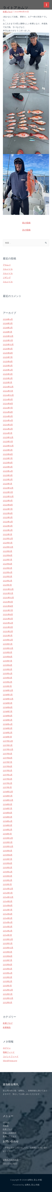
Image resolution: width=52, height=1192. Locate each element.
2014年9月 (7, 901)
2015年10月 (8, 846)
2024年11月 (8, 391)
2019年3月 (7, 678)
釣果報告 (7, 1027)
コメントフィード (10, 1056)
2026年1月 (7, 332)
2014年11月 (8, 893)
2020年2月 (8, 631)
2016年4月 (7, 821)
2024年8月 (8, 403)
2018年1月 (7, 737)
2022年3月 (8, 526)
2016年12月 (8, 792)
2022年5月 (8, 517)
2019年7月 (7, 661)
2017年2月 (7, 783)
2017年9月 (7, 754)
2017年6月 (7, 766)
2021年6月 (7, 564)
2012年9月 (7, 1002)
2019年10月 (8, 648)
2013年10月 (8, 948)
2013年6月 (7, 964)
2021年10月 (8, 547)
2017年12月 (8, 741)
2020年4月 (8, 623)
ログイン (7, 1048)
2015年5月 (7, 867)
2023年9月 (8, 450)
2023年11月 (8, 441)
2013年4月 (7, 973)
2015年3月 (7, 876)
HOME (6, 1122)
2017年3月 (7, 779)
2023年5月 (8, 467)
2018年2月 (7, 732)
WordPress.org (10, 1060)
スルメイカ (8, 269)
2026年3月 (8, 323)
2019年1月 (7, 686)
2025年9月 (8, 349)
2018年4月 (7, 724)
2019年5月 (7, 669)
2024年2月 (8, 429)
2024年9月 (8, 399)
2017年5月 (7, 770)
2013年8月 (7, 956)
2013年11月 (7, 943)
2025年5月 (8, 365)
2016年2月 (7, 829)
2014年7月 (7, 910)
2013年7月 (7, 960)
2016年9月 (7, 804)
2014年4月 (7, 922)
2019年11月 (7, 644)
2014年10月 (8, 897)
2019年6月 (7, 665)
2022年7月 (8, 509)
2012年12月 (8, 990)
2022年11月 (8, 492)
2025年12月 (8, 336)
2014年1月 (7, 935)
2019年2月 (7, 682)
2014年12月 (8, 889)
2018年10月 (8, 699)
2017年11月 (7, 745)
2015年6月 (7, 863)
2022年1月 (7, 534)
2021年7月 (7, 560)
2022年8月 (8, 505)
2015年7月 (7, 859)
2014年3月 (7, 926)
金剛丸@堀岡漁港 (10, 1160)
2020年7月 (8, 610)
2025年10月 (8, 344)
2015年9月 (7, 851)
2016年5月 (7, 817)
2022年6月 (8, 513)
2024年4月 (8, 420)
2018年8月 (7, 707)
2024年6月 (8, 412)
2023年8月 (8, 454)
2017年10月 (8, 749)
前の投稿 (26, 223)
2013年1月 (7, 986)
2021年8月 (7, 555)
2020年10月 (8, 597)
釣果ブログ (8, 12)
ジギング (7, 277)
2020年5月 (8, 619)
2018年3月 (7, 728)
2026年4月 (8, 319)
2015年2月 (7, 880)
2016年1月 (7, 834)
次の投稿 (26, 230)
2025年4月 (8, 370)
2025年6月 (8, 361)
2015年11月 (7, 842)
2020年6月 (8, 614)
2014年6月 (7, 914)
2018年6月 (7, 716)
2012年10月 (8, 998)
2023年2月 (8, 479)
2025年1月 (7, 382)
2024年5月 (8, 416)
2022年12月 (8, 488)
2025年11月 (8, 340)
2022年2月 (8, 530)
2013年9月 (7, 952)
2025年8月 (8, 353)
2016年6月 (7, 813)
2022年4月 (8, 522)
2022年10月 (8, 496)
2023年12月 (8, 437)
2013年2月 (7, 981)
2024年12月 (8, 387)
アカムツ (7, 265)
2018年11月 (8, 694)
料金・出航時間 (9, 1133)
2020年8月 (8, 606)
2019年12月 (8, 640)
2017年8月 (7, 758)
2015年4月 (7, 872)
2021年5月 (7, 568)
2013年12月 (8, 939)
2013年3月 (7, 977)
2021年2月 (7, 581)
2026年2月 (8, 328)
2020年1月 (7, 635)
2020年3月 (8, 627)
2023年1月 (7, 484)
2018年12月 (8, 690)
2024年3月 (8, 425)
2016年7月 (7, 808)
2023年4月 (8, 471)
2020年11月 (8, 593)
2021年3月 (7, 576)
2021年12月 (8, 538)
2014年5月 (7, 918)
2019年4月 (7, 673)
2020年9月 (8, 602)
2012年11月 (7, 994)
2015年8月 (7, 855)
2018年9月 (7, 703)
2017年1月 (7, 787)
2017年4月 (7, 775)
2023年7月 (8, 458)
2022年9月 (8, 500)
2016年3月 (7, 825)
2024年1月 (7, 433)
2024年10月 (8, 395)
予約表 (6, 1126)
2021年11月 (7, 543)
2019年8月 (7, 657)
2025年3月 (8, 374)
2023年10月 (8, 446)
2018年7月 (7, 711)
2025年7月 (8, 357)
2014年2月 (7, 931)
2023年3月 (8, 475)
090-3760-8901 (10, 1163)
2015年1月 (7, 884)
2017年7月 (7, 762)
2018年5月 (7, 720)
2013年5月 (7, 969)
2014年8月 (7, 905)
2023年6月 (8, 463)
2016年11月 (7, 796)
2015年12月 (8, 838)
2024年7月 (8, 408)
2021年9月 (7, 551)
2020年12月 (8, 589)
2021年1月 (7, 585)
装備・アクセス (9, 1136)
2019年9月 (7, 652)
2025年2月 (8, 378)
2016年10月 (8, 800)
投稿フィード (9, 1052)
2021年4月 (7, 572)
